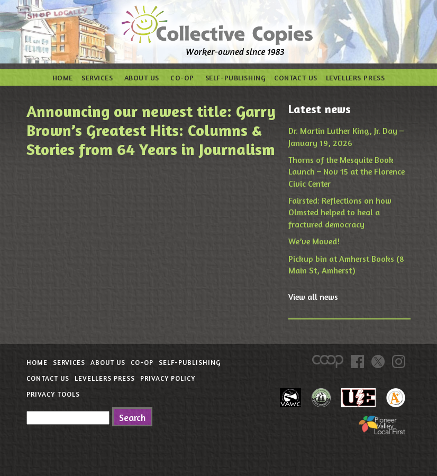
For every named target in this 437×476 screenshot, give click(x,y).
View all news (313, 296)
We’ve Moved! (314, 241)
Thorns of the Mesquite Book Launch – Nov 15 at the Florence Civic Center (346, 171)
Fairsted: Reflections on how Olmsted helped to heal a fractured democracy (340, 212)
